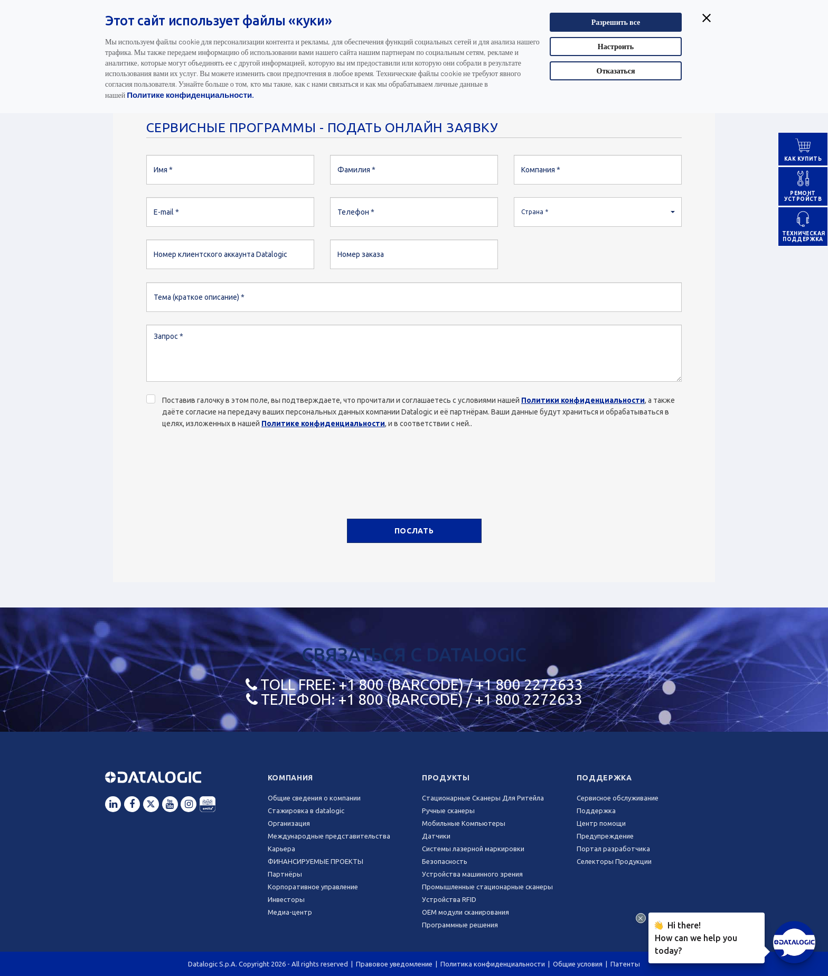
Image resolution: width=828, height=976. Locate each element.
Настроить (616, 46)
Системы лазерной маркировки (473, 848)
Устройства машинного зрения (472, 874)
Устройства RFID (449, 899)
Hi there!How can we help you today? (695, 936)
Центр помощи (601, 823)
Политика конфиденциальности (492, 964)
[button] (598, 212)
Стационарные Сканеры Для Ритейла (483, 798)
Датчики (436, 836)
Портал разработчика (613, 848)
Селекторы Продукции (614, 861)
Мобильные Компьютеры (463, 823)
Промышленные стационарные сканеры (487, 886)
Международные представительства (329, 836)
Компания (291, 778)
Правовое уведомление (394, 964)
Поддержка (604, 778)
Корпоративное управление (313, 886)
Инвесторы (286, 899)
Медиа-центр (290, 912)
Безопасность (444, 861)
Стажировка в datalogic (306, 810)
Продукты (446, 778)
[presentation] (226, 468)
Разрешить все (616, 21)
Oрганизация (289, 823)
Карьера (281, 848)
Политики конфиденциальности (583, 400)
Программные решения (460, 924)
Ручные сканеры (448, 810)
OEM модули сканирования (465, 912)
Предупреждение (605, 836)
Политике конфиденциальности (323, 423)
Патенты (625, 964)
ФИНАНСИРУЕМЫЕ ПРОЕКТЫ (315, 861)
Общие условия (578, 964)
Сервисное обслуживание (617, 798)
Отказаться (616, 70)
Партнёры (285, 874)
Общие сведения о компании (314, 798)
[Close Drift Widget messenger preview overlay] (641, 918)
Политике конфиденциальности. (190, 94)
